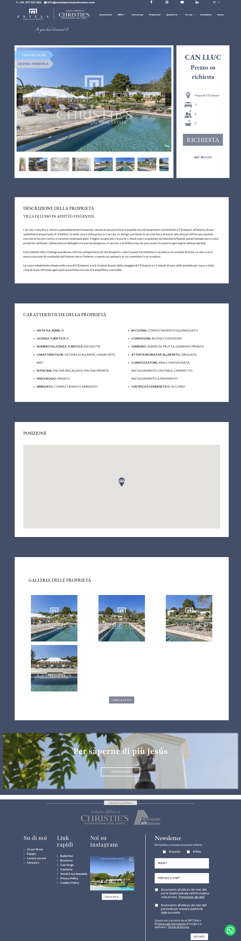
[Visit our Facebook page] (151, 2)
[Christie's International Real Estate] (31, 863)
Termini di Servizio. (179, 927)
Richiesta (203, 140)
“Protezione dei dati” (191, 897)
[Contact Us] (64, 869)
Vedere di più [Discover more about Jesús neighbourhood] (120, 771)
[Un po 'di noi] (33, 849)
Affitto (197, 851)
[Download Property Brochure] (65, 860)
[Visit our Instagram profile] (166, 2)
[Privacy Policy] (67, 878)
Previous (20, 99)
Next (168, 99)
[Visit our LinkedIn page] (197, 2)
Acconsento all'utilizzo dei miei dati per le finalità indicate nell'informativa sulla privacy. (185, 893)
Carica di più (121, 700)
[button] (112, 897)
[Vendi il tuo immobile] (72, 874)
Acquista (174, 851)
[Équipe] (30, 854)
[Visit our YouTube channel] (182, 2)
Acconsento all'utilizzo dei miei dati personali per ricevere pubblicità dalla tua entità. (184, 908)
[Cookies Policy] (68, 883)
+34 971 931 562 (30, 2)
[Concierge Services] (65, 865)
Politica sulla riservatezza (171, 923)
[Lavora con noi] (35, 858)
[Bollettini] (65, 856)
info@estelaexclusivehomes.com (71, 2)
